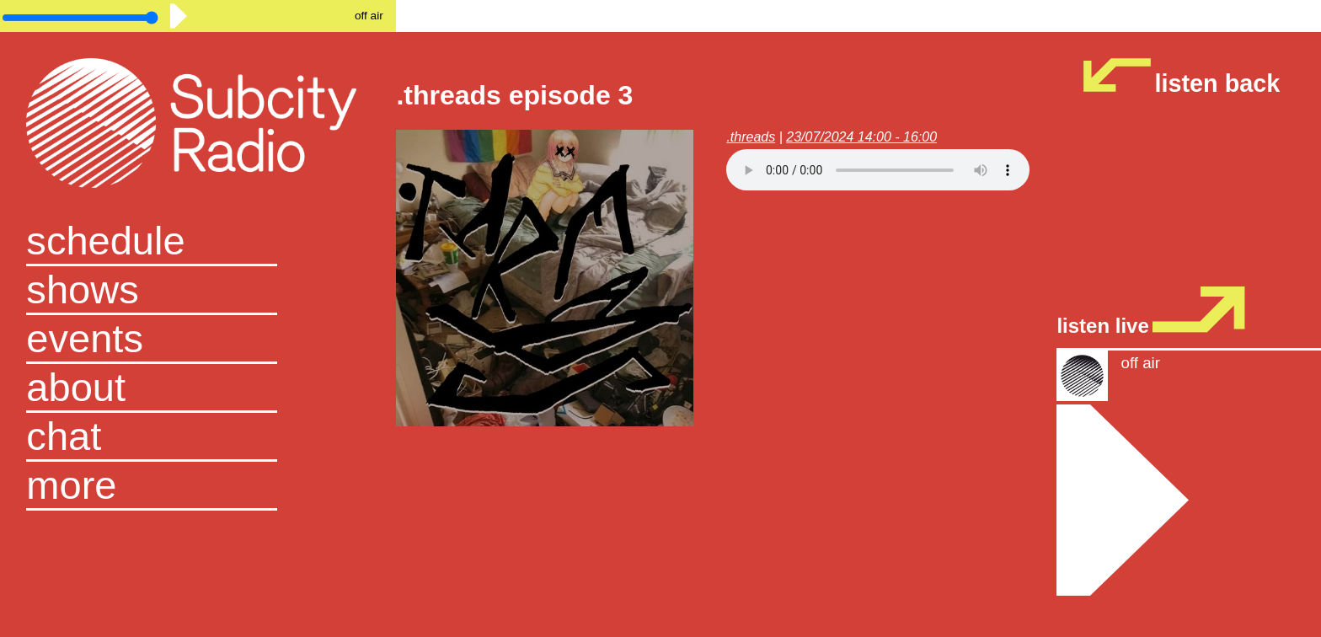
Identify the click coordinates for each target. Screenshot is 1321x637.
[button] (198, 486)
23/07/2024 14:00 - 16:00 (861, 137)
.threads (750, 137)
